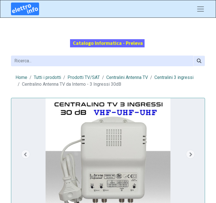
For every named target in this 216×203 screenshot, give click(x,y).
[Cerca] (199, 61)
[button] (25, 154)
